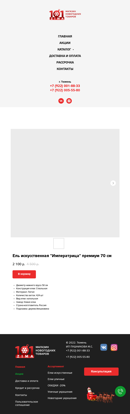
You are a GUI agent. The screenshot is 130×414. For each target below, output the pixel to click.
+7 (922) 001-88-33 (65, 86)
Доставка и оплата (65, 56)
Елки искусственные (60, 373)
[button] (101, 372)
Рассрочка (65, 62)
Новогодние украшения (62, 398)
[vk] (61, 101)
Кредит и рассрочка (27, 388)
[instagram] (69, 101)
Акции (65, 43)
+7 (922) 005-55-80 (65, 90)
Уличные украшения (60, 392)
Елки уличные (56, 379)
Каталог (64, 49)
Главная (65, 36)
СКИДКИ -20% (56, 386)
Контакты (65, 69)
